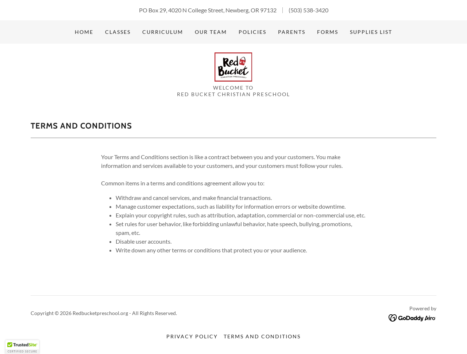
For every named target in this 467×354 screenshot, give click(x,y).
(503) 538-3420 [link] (308, 10)
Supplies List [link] (371, 32)
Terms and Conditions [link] (262, 336)
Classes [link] (118, 32)
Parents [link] (291, 32)
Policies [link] (252, 32)
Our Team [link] (211, 32)
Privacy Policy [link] (192, 336)
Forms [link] (327, 32)
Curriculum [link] (162, 32)
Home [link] (84, 32)
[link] (233, 66)
